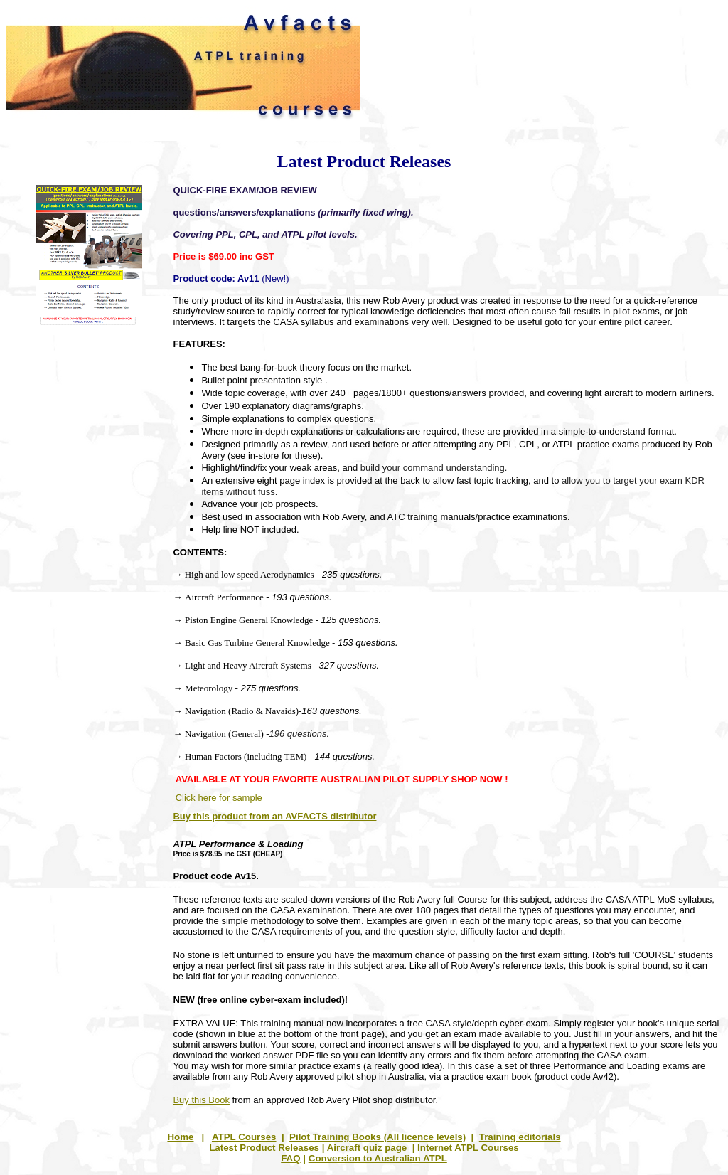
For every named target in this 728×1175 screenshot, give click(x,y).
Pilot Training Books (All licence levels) (377, 1137)
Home (180, 1137)
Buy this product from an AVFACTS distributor (274, 816)
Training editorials (520, 1137)
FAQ (290, 1158)
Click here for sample (219, 797)
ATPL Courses (244, 1137)
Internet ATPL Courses (468, 1147)
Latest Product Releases (264, 1147)
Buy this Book (201, 1100)
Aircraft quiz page (367, 1147)
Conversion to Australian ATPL (378, 1158)
